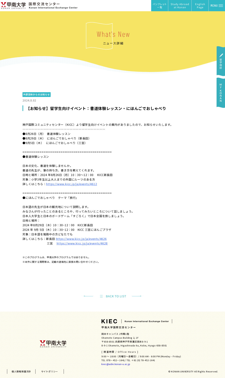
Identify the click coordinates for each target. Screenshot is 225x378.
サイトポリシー (49, 371)
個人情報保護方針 (21, 371)
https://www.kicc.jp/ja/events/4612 (71, 184)
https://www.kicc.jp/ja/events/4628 (82, 243)
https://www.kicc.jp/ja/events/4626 (81, 239)
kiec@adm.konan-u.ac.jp (115, 364)
